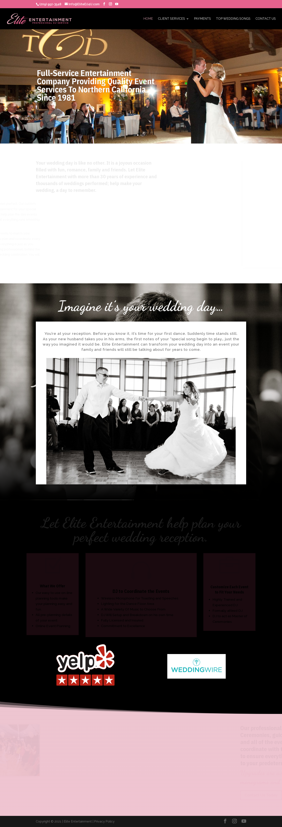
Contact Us (266, 18)
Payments (202, 18)
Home (148, 18)
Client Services (171, 18)
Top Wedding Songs (233, 18)
